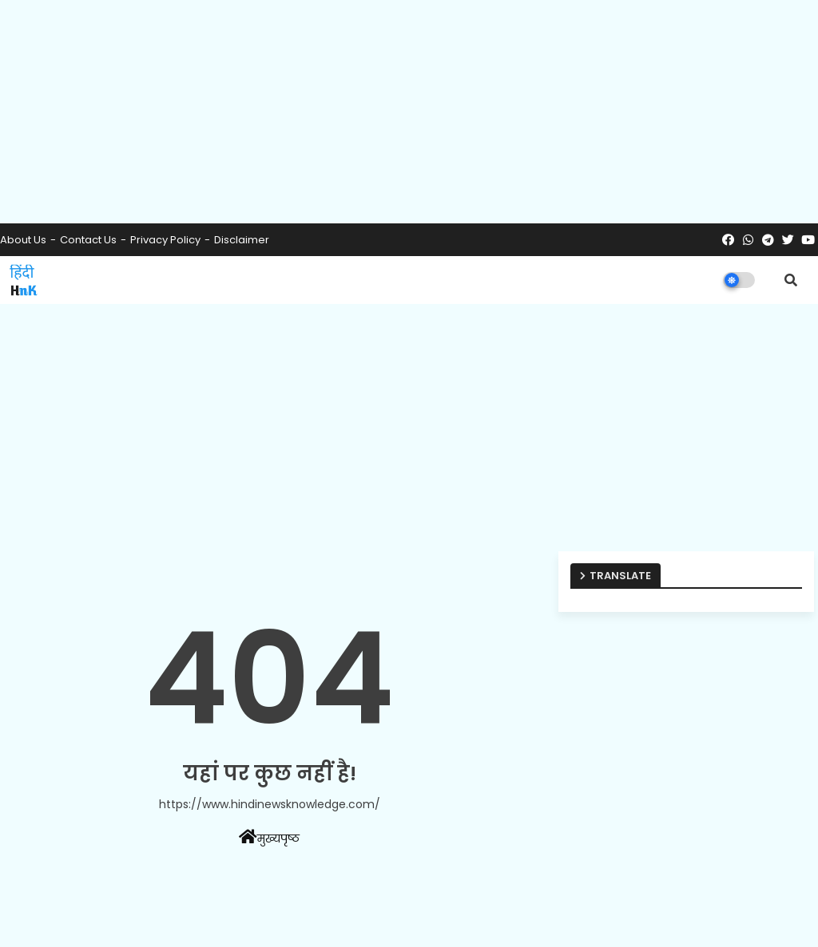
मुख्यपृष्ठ (269, 837)
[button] (791, 280)
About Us (23, 239)
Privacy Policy (165, 239)
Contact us (88, 239)
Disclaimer (241, 239)
